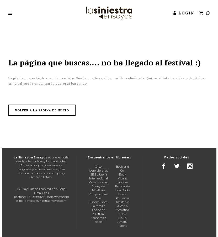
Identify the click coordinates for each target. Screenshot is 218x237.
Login (186, 13)
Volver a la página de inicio (42, 110)
